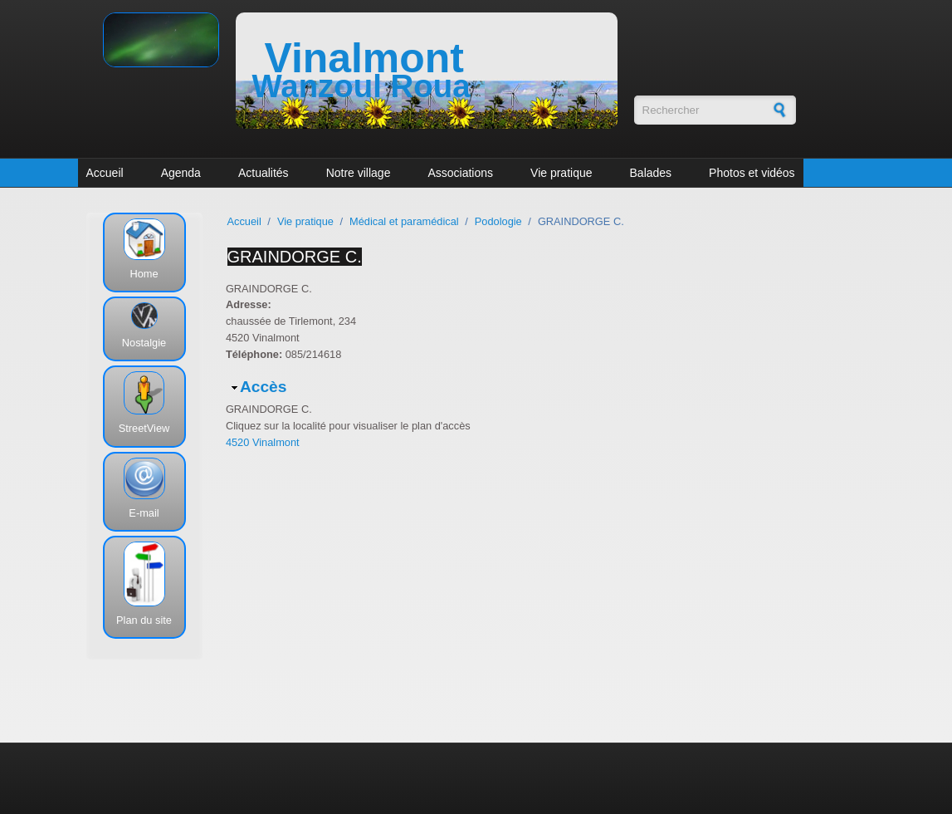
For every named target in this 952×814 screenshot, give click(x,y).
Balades (651, 172)
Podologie (498, 221)
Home (143, 273)
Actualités (263, 172)
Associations (460, 172)
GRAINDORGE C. (294, 257)
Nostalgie (144, 342)
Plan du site (144, 620)
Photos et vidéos (752, 172)
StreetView (144, 428)
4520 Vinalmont (263, 442)
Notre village (358, 172)
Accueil (105, 172)
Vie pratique (561, 172)
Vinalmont (364, 58)
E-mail (144, 513)
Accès (263, 386)
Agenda (181, 172)
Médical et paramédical (404, 221)
